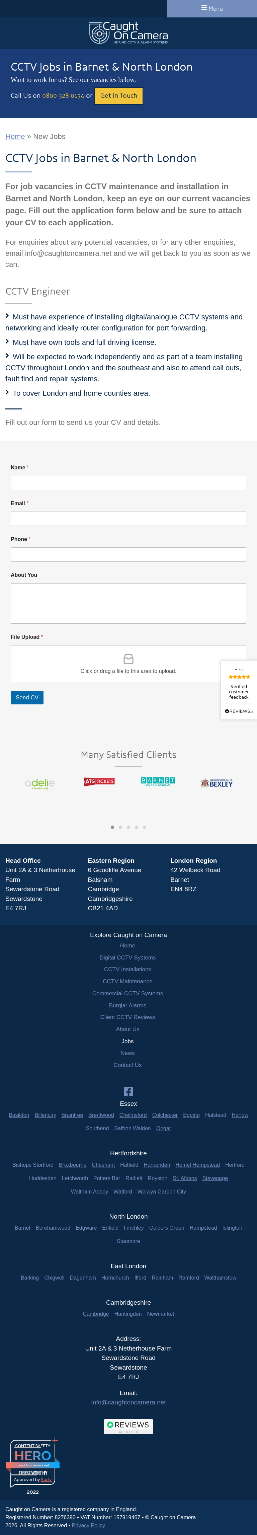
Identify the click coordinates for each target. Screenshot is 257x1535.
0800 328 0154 (63, 95)
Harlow (240, 1115)
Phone (21, 539)
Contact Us (127, 1065)
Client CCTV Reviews (127, 1017)
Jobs (127, 1041)
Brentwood (101, 1115)
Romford (188, 1278)
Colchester (165, 1115)
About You (24, 575)
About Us (127, 1029)
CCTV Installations (127, 969)
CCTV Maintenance (127, 981)
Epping (191, 1115)
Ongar (163, 1128)
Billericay (45, 1115)
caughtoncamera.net (32, 1465)
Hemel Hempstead (198, 1165)
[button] (112, 827)
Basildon (19, 1115)
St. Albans (185, 1178)
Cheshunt (103, 1165)
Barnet (22, 1228)
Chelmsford (133, 1115)
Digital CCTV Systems (127, 957)
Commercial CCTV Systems (127, 993)
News (127, 1053)
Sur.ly (46, 1479)
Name (20, 467)
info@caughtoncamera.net (128, 1402)
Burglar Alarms (127, 1005)
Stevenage (215, 1178)
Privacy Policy (88, 1525)
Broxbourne (73, 1165)
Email (19, 503)
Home (15, 136)
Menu (212, 8)
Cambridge (96, 1314)
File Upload (27, 637)
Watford (122, 1192)
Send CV (27, 697)
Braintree (72, 1115)
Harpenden (157, 1165)
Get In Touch (118, 95)
